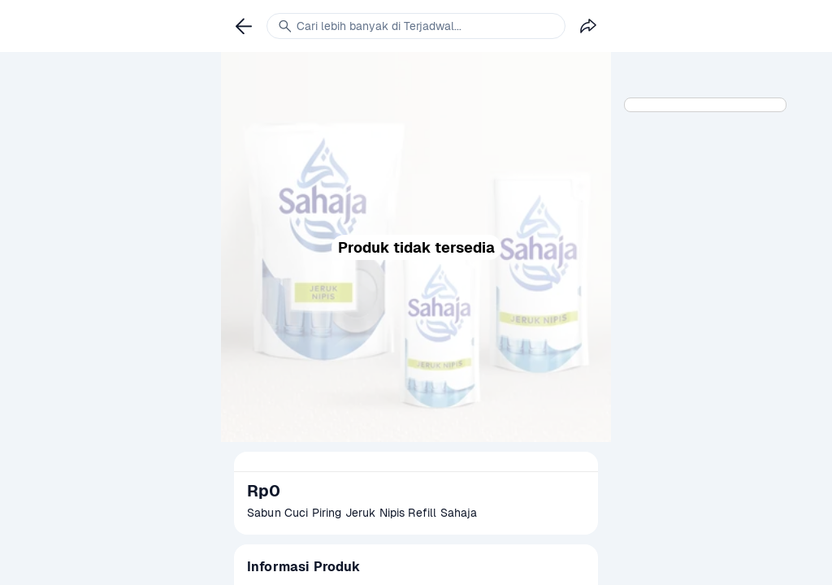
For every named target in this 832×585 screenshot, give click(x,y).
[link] (244, 26)
